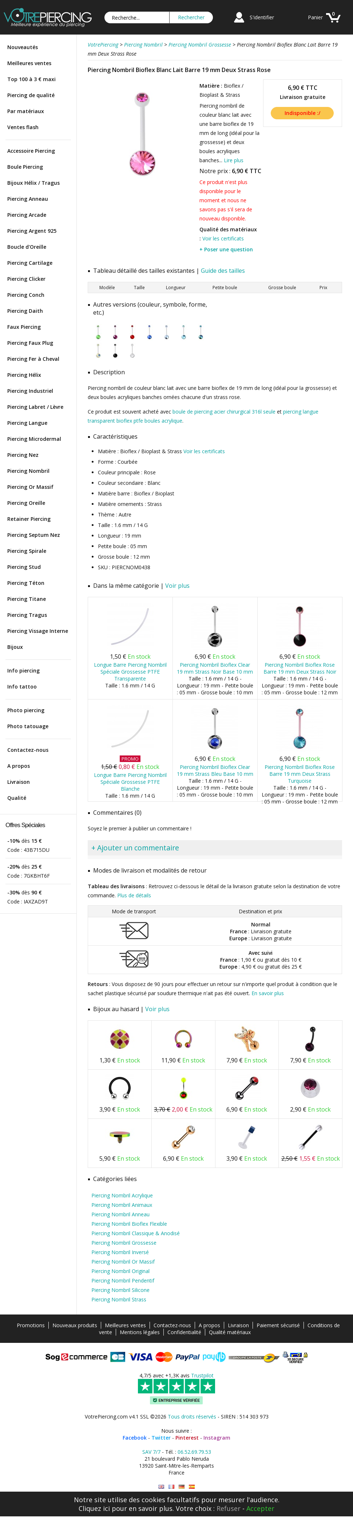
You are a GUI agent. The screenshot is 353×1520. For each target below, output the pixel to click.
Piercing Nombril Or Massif (123, 1261)
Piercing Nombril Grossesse (123, 1242)
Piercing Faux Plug (30, 342)
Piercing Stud (24, 566)
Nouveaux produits (74, 1325)
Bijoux (15, 646)
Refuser (229, 1508)
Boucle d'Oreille (26, 246)
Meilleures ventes (29, 63)
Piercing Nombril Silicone (120, 1289)
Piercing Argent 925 (31, 230)
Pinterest (187, 1437)
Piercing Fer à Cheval (33, 358)
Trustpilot (202, 1375)
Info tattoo (22, 686)
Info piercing (23, 670)
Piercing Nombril (28, 470)
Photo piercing (25, 710)
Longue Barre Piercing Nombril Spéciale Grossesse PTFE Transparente (130, 671)
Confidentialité (184, 1332)
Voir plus (177, 586)
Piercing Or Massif (30, 486)
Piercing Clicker (26, 278)
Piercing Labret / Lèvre (35, 406)
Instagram (216, 1437)
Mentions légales (140, 1332)
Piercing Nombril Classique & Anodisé (135, 1233)
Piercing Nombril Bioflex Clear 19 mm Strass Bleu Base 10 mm (215, 770)
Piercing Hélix (24, 374)
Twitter (161, 1437)
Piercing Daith (25, 310)
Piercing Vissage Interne (37, 630)
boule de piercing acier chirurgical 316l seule (223, 411)
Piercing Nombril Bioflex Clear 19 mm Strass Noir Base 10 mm (215, 668)
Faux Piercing (24, 326)
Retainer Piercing (29, 518)
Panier (315, 17)
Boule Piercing (25, 166)
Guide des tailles (223, 271)
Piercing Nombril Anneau (120, 1214)
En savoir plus (267, 993)
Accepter (260, 1508)
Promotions (31, 1325)
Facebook (135, 1437)
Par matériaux (25, 111)
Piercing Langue (27, 422)
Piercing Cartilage (29, 262)
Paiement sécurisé (278, 1325)
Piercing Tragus (27, 614)
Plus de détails (134, 895)
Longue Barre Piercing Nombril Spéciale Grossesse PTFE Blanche (130, 781)
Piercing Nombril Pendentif (122, 1280)
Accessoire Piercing (31, 150)
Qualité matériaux (230, 1332)
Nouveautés (22, 47)
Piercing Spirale (26, 550)
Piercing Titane (26, 598)
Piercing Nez (23, 454)
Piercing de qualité (31, 95)
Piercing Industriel (30, 390)
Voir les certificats (223, 238)
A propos (18, 765)
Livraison (18, 781)
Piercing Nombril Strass (118, 1299)
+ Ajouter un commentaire (135, 848)
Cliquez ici (94, 1508)
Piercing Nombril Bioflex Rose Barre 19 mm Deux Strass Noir (299, 668)
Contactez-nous (27, 749)
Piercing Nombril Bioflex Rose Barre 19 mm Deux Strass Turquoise (300, 773)
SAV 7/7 (151, 1451)
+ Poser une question (226, 249)
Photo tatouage (27, 726)
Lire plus (233, 160)
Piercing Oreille (26, 502)
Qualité (16, 797)
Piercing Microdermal (34, 438)
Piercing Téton (25, 582)
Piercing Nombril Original (120, 1271)
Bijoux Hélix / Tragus (33, 182)
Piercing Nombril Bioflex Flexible (129, 1223)
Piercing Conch (25, 294)
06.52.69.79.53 (194, 1451)
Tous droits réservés (192, 1416)
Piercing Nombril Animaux (121, 1204)
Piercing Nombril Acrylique (122, 1195)
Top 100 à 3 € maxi (31, 79)
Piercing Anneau (27, 198)
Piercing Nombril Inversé (120, 1252)
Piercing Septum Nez (33, 534)
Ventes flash (23, 127)
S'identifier (262, 17)
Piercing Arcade (26, 214)
